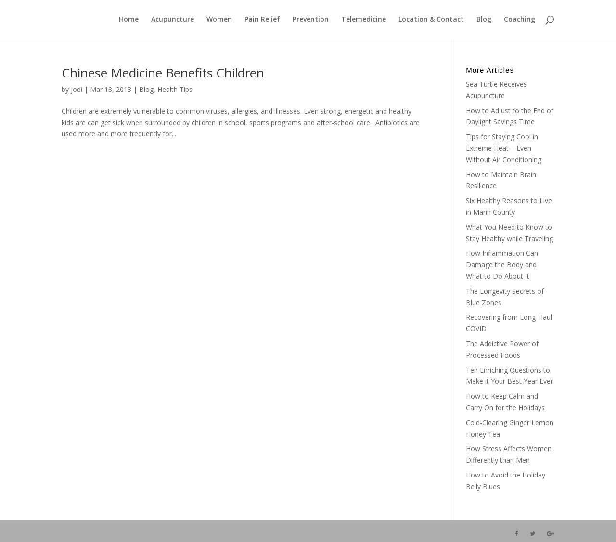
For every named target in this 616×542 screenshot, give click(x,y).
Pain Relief (262, 20)
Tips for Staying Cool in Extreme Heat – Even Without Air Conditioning (503, 148)
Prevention (311, 20)
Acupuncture (172, 20)
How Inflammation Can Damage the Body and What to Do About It (502, 264)
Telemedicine (363, 20)
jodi (76, 89)
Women (219, 20)
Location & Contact (431, 20)
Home (129, 20)
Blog (483, 20)
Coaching (519, 20)
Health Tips (174, 89)
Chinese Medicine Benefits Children (163, 72)
